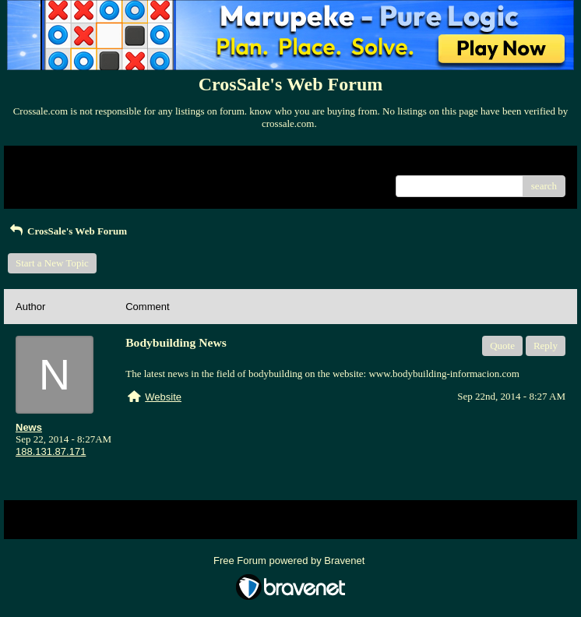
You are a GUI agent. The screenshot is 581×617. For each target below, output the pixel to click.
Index (113, 163)
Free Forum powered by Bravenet (290, 560)
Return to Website (52, 163)
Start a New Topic (52, 263)
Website (163, 397)
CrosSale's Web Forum (67, 231)
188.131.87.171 (51, 451)
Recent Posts (42, 181)
